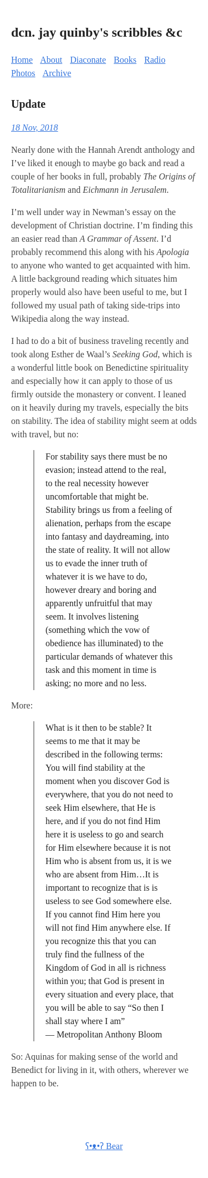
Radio (154, 59)
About (51, 59)
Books (125, 59)
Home (22, 59)
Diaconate (88, 59)
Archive (57, 73)
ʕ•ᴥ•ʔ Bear (104, 1146)
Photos (23, 73)
